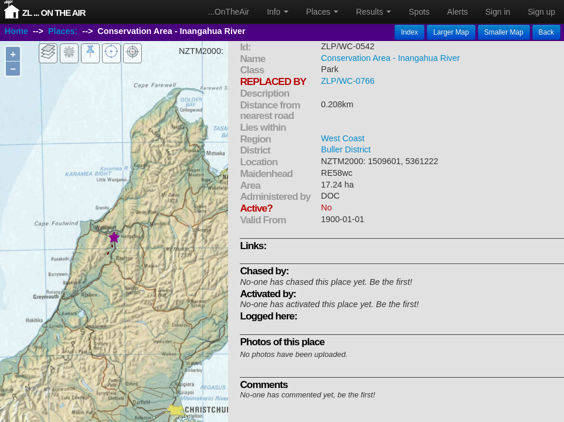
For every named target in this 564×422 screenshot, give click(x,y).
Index (409, 32)
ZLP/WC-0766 (348, 81)
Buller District (346, 149)
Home (16, 31)
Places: (62, 31)
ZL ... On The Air (54, 13)
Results (373, 11)
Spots (419, 11)
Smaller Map (504, 32)
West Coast (343, 138)
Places (322, 11)
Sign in (497, 11)
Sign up (541, 11)
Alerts (457, 11)
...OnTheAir (229, 11)
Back (546, 32)
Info (277, 11)
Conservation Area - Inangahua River (390, 58)
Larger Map (451, 32)
